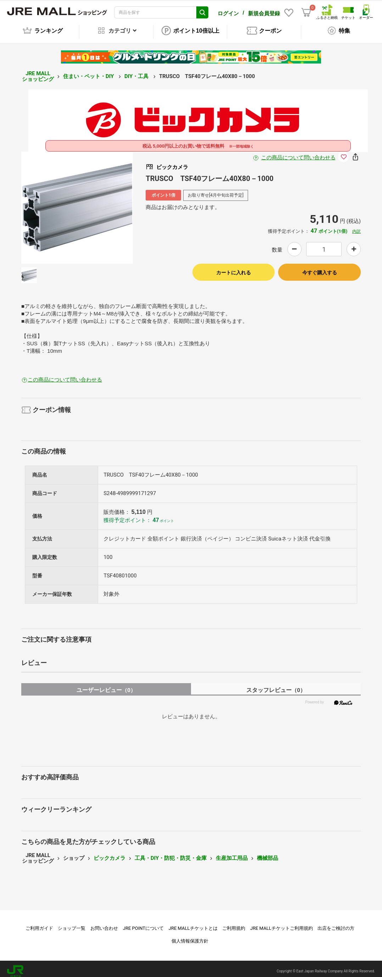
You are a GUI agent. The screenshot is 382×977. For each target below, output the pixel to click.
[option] (77, 203)
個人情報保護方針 (190, 936)
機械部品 (267, 853)
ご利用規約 (233, 923)
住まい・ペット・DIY (89, 71)
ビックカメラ (109, 853)
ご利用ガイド (39, 923)
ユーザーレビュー (106, 685)
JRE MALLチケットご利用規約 (281, 923)
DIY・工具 (137, 71)
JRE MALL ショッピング (38, 71)
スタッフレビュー (275, 685)
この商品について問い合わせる (298, 152)
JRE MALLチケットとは (193, 923)
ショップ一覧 (71, 923)
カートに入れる (233, 267)
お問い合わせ (104, 923)
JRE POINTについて (143, 923)
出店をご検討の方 (336, 923)
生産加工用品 (232, 853)
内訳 (356, 226)
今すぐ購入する (319, 267)
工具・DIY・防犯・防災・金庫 (171, 853)
